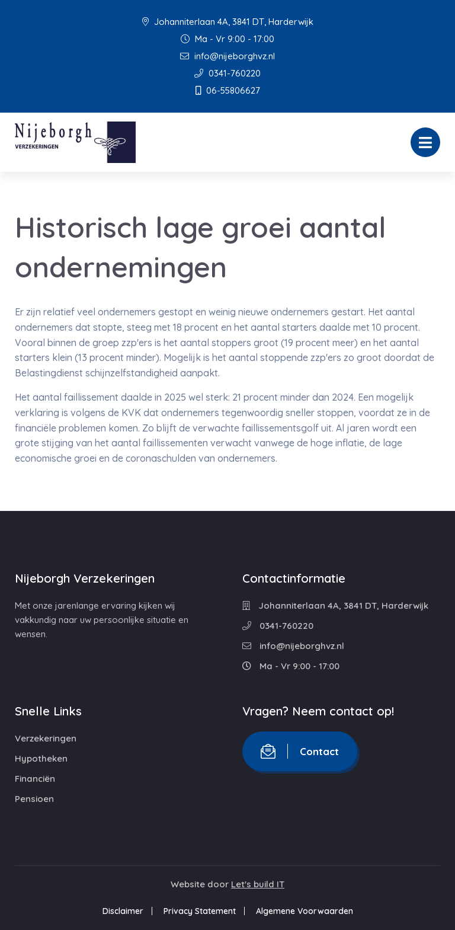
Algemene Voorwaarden (304, 911)
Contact (300, 751)
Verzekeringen (45, 738)
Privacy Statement (200, 911)
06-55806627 (228, 90)
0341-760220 (227, 73)
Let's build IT (257, 884)
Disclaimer (122, 911)
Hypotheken (41, 758)
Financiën (35, 778)
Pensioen (34, 798)
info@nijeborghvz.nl (227, 56)
